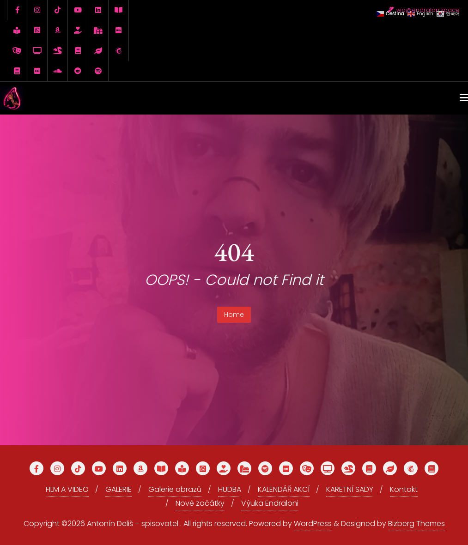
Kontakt (404, 489)
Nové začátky (200, 503)
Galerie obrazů (174, 489)
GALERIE (118, 489)
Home (234, 314)
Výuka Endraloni (269, 503)
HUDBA (229, 489)
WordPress (313, 523)
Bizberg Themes (416, 523)
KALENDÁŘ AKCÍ (284, 489)
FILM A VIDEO (67, 489)
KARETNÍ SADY (349, 489)
